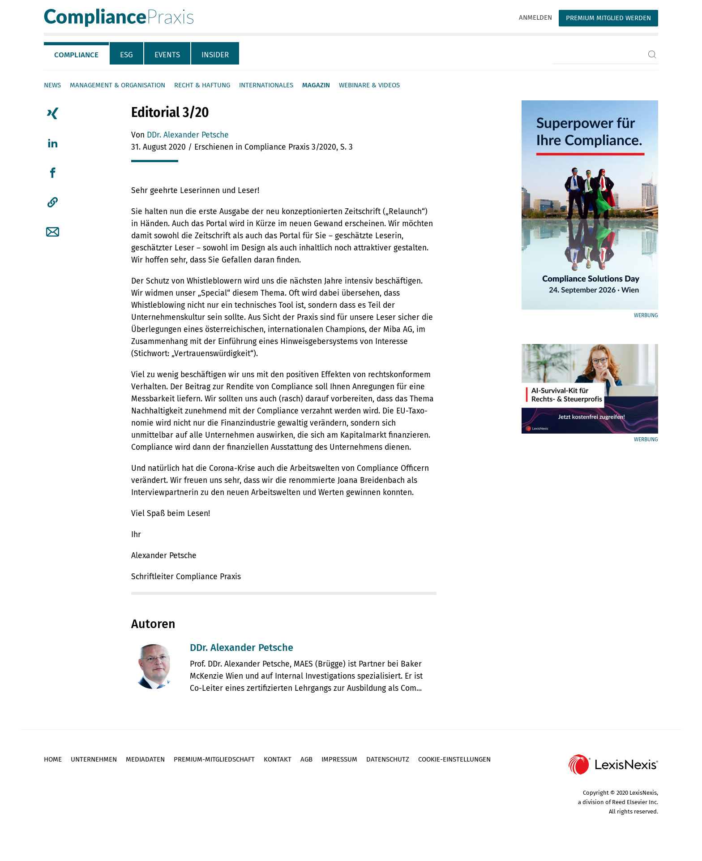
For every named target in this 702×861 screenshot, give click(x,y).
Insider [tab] (215, 55)
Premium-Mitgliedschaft (214, 759)
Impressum (339, 759)
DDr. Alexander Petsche (188, 135)
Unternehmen (94, 759)
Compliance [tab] (76, 55)
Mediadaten (145, 759)
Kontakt (277, 759)
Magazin (316, 85)
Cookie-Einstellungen (454, 759)
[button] (52, 202)
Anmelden (535, 17)
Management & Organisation (117, 85)
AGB (306, 759)
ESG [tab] (126, 55)
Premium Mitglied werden (608, 18)
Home (53, 759)
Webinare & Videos (369, 85)
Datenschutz (387, 759)
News (52, 85)
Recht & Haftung (202, 85)
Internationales (266, 85)
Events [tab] (167, 55)
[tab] (77, 53)
